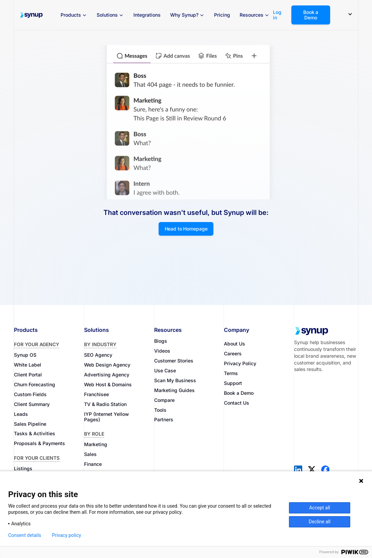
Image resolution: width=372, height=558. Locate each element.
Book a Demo (310, 14)
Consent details (24, 535)
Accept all (319, 507)
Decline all (319, 521)
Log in (277, 15)
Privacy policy (66, 535)
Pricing (222, 15)
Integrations (147, 15)
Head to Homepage (186, 229)
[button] (74, 15)
